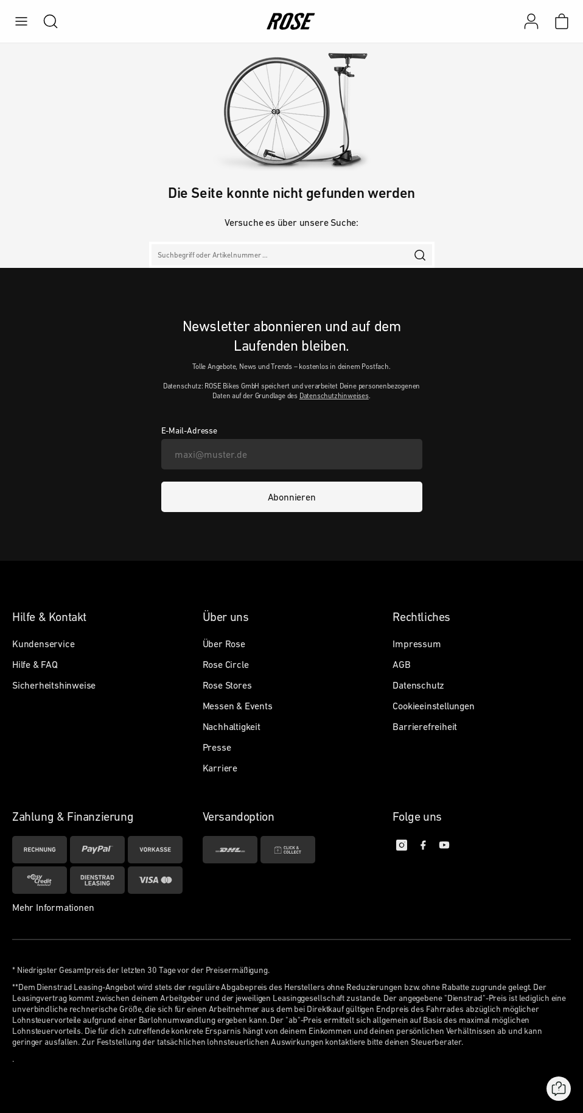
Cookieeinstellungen (433, 705)
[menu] (21, 21)
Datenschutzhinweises (334, 395)
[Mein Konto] (531, 21)
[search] (44, 21)
